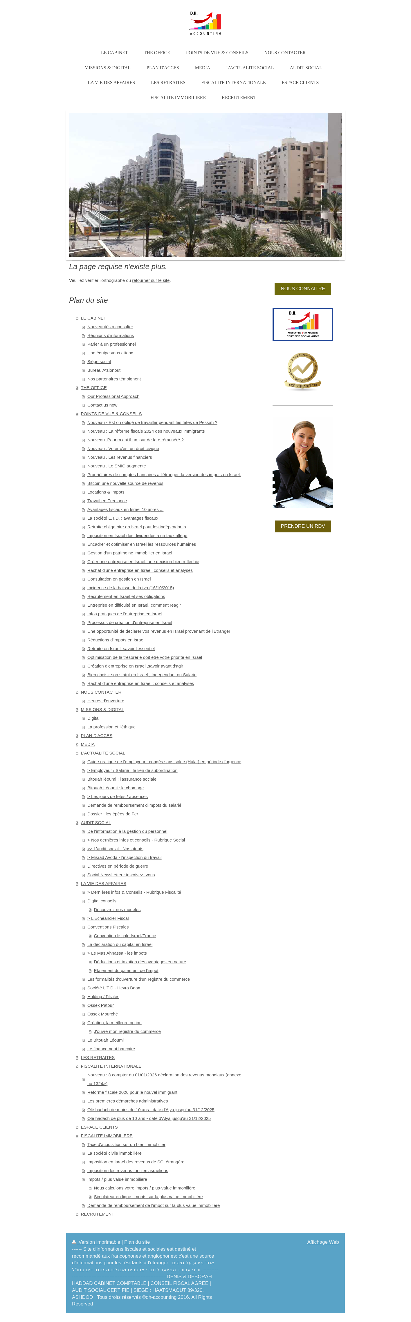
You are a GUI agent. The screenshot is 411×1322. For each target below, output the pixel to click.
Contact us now (102, 404)
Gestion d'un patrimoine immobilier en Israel (129, 552)
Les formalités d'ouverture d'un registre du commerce (138, 979)
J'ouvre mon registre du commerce (127, 1031)
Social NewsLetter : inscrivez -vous (121, 874)
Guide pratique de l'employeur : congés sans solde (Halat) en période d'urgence (164, 761)
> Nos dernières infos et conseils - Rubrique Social (136, 839)
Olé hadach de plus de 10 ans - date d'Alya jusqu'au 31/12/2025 (149, 1118)
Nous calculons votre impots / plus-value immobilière (144, 1187)
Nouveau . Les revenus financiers (119, 457)
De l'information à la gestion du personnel (127, 831)
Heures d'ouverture (105, 700)
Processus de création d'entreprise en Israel (129, 622)
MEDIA (88, 744)
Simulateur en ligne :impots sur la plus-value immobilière (148, 1196)
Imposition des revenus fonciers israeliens (127, 1170)
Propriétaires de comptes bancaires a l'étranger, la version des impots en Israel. (164, 474)
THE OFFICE (94, 387)
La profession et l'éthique (111, 726)
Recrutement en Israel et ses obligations (126, 596)
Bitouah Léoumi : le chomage (115, 787)
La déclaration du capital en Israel (119, 944)
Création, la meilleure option (114, 1022)
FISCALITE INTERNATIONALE (111, 1066)
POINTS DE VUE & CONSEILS (111, 413)
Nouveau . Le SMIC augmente (116, 465)
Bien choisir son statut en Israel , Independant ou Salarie (142, 674)
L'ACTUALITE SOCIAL (103, 752)
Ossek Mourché (102, 1013)
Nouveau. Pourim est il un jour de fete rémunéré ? (135, 439)
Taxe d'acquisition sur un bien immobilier (126, 1144)
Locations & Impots (106, 491)
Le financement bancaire (111, 1048)
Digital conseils (101, 900)
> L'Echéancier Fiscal (108, 918)
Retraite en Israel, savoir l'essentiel (121, 648)
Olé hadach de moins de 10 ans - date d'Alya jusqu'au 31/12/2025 (150, 1109)
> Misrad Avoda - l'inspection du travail (124, 857)
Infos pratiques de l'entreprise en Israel (124, 613)
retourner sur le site (151, 280)
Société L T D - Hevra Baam (114, 987)
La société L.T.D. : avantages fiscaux (122, 518)
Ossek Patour (100, 1005)
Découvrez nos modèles (117, 909)
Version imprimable (97, 1242)
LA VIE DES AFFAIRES (104, 883)
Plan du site (137, 1242)
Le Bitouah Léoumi (105, 1040)
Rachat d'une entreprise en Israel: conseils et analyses (140, 570)
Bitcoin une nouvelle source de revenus (125, 483)
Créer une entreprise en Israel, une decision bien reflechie (143, 561)
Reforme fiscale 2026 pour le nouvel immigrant (132, 1092)
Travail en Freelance (107, 500)
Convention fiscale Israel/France (125, 935)
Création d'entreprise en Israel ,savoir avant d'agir (135, 665)
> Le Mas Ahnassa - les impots (117, 953)
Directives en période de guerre (117, 866)
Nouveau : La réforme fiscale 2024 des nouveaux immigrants (146, 431)
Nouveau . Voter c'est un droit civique (123, 448)
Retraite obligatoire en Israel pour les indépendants (136, 526)
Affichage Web (323, 1242)
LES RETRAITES (98, 1057)
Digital (93, 718)
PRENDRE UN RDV (303, 526)
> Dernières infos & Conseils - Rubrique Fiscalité (134, 892)
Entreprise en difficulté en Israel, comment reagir (134, 605)
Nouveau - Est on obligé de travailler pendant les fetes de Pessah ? (152, 422)
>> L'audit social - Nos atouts (115, 848)
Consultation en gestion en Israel (119, 578)
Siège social (99, 361)
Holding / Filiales (103, 996)
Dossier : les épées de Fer (112, 813)
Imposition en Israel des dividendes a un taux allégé (137, 535)
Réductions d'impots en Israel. (116, 639)
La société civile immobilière (114, 1153)
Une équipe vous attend (110, 352)
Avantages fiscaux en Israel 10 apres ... (125, 509)
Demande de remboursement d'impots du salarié (134, 805)
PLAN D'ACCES (97, 735)
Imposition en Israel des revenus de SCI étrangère (135, 1161)
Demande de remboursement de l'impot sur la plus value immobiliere (153, 1205)
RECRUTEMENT (97, 1214)
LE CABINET (94, 317)
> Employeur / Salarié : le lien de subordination (132, 770)
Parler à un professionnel (111, 344)
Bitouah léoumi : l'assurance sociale (121, 779)
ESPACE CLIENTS (99, 1127)
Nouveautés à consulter (110, 326)
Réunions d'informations (110, 335)
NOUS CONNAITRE (303, 288)
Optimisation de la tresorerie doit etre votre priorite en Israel (144, 657)
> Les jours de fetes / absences (117, 796)
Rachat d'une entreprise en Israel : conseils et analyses (140, 683)
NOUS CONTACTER (101, 692)
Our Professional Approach (113, 396)
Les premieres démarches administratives (127, 1100)
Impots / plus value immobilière (117, 1179)
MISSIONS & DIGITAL (102, 709)
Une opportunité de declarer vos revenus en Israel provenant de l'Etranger (158, 631)
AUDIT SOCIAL (96, 822)
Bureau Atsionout (103, 370)
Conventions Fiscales (108, 926)
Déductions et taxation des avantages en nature (140, 961)
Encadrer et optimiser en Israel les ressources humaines (141, 544)
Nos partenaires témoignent (114, 378)
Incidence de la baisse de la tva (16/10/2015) (130, 587)
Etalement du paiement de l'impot (126, 970)
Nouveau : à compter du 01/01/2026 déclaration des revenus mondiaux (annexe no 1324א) (164, 1079)
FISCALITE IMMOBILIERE (107, 1135)
